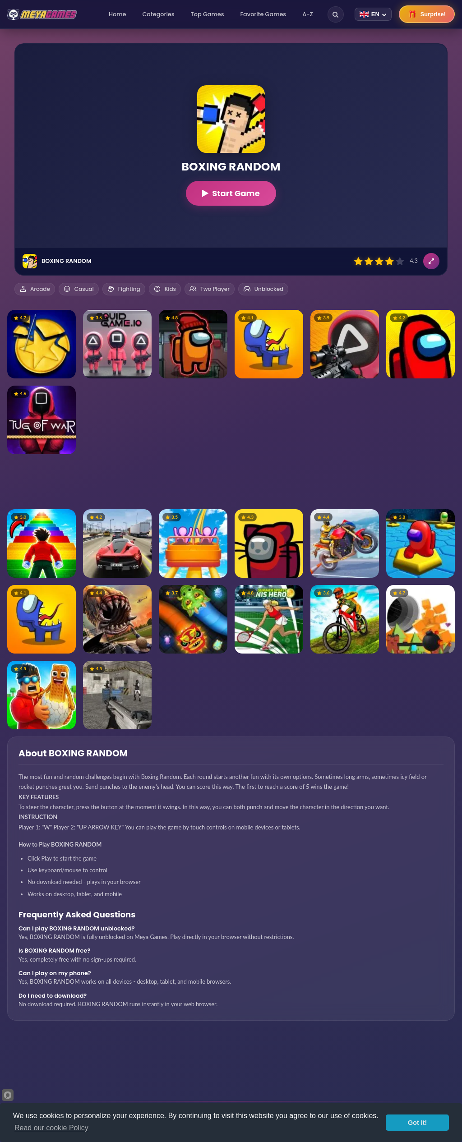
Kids (165, 289)
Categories (158, 14)
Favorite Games (263, 14)
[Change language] (373, 14)
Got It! (417, 1122)
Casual (79, 289)
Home (117, 14)
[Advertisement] (231, 481)
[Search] (336, 14)
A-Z (307, 14)
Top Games (207, 14)
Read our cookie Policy (51, 1128)
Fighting (123, 289)
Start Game (231, 193)
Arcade (34, 289)
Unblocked (263, 289)
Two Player (209, 289)
